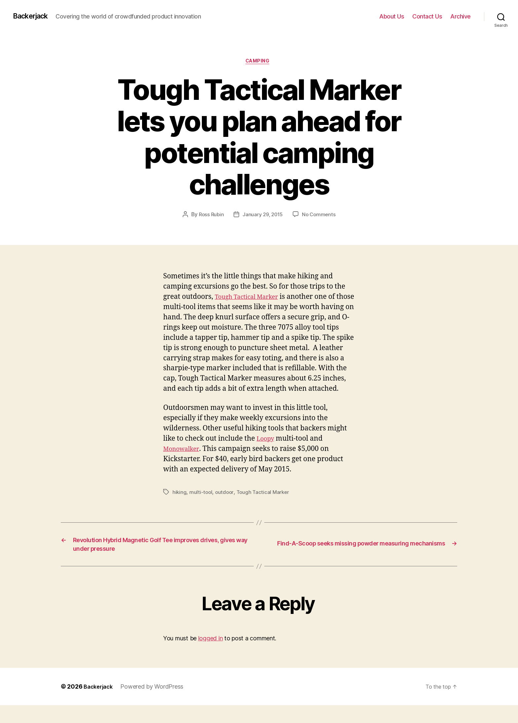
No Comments (320, 216)
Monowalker (183, 460)
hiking (179, 504)
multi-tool (201, 504)
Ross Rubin (210, 216)
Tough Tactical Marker (252, 298)
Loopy (267, 450)
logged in (210, 655)
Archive (460, 16)
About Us (391, 16)
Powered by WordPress (155, 704)
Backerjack (33, 16)
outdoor (225, 504)
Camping (259, 62)
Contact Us (427, 16)
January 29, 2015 (262, 216)
